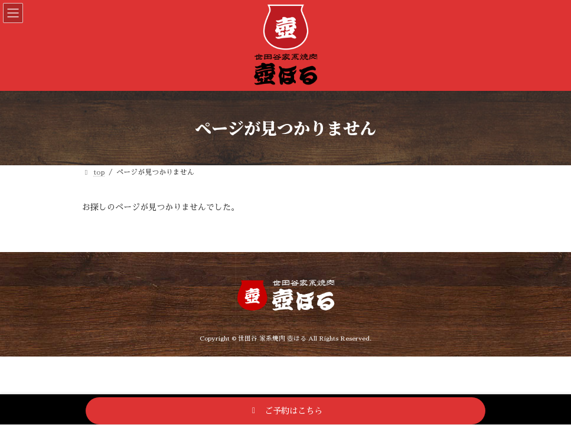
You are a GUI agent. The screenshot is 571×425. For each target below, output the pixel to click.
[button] (285, 410)
